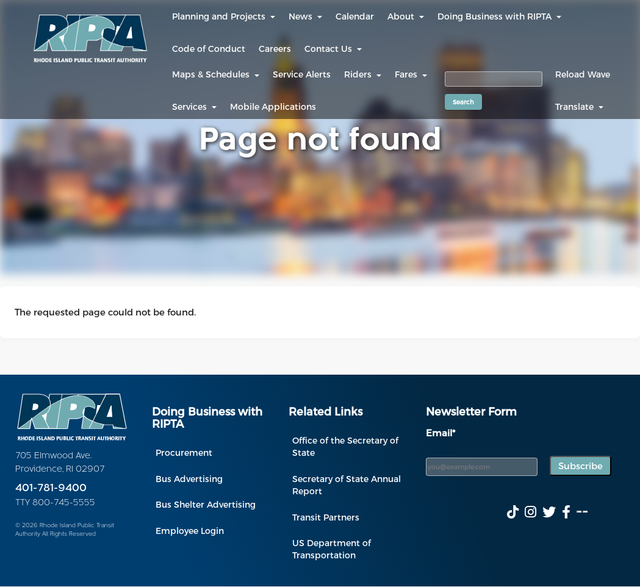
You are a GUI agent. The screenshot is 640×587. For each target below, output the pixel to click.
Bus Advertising (189, 479)
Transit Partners (325, 517)
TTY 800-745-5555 (55, 503)
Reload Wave (582, 74)
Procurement (184, 452)
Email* (440, 432)
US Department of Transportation (331, 549)
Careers (275, 48)
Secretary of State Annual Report (346, 485)
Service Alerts (302, 74)
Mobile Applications (273, 106)
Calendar (355, 16)
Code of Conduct (208, 48)
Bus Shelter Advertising (206, 504)
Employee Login (190, 530)
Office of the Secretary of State (345, 446)
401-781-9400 (51, 488)
